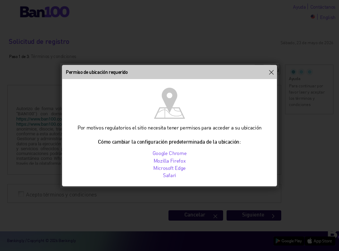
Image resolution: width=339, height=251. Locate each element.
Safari (169, 175)
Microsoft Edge (169, 168)
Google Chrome (170, 153)
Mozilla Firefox (170, 160)
